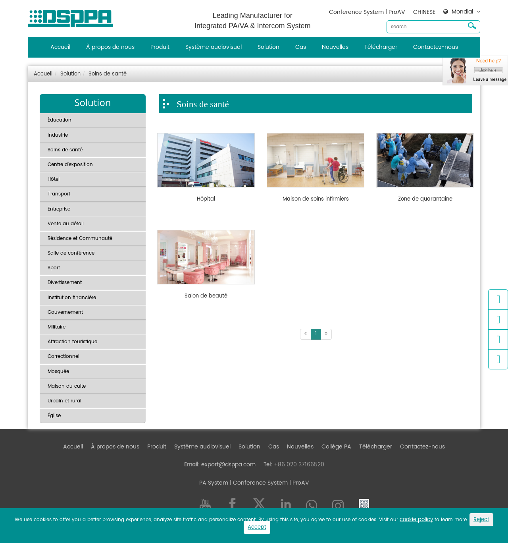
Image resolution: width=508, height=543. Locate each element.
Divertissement (65, 282)
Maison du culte (67, 386)
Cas (300, 47)
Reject (481, 520)
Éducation (59, 120)
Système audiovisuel (213, 47)
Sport (54, 268)
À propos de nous (110, 47)
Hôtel (54, 179)
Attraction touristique (72, 342)
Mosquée (58, 371)
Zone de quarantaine (425, 199)
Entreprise (59, 209)
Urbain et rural (64, 401)
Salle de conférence (71, 253)
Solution (268, 47)
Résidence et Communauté (80, 238)
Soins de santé (108, 74)
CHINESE (424, 12)
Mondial (462, 12)
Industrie (58, 135)
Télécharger (380, 47)
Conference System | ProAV (367, 12)
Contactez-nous (435, 47)
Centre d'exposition (70, 164)
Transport (59, 194)
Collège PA (336, 446)
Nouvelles (335, 47)
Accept (257, 527)
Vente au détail (66, 224)
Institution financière (72, 297)
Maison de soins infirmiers (316, 199)
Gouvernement (65, 312)
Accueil (60, 47)
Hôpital (206, 199)
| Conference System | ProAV (268, 482)
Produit (159, 47)
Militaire (56, 327)
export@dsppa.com (228, 464)
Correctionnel (63, 356)
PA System (213, 482)
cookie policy (416, 520)
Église (54, 415)
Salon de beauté (206, 296)
